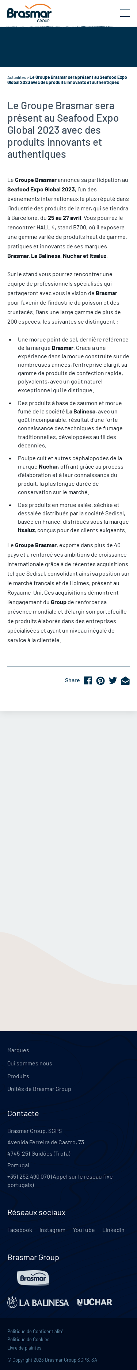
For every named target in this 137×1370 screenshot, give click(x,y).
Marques (18, 1049)
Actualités (16, 77)
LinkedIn (113, 1229)
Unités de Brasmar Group (39, 1088)
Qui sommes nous (29, 1063)
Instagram (52, 1229)
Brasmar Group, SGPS (34, 1130)
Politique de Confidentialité (35, 1331)
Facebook (19, 1229)
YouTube (84, 1229)
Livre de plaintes (24, 1348)
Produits (18, 1075)
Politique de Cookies (28, 1339)
